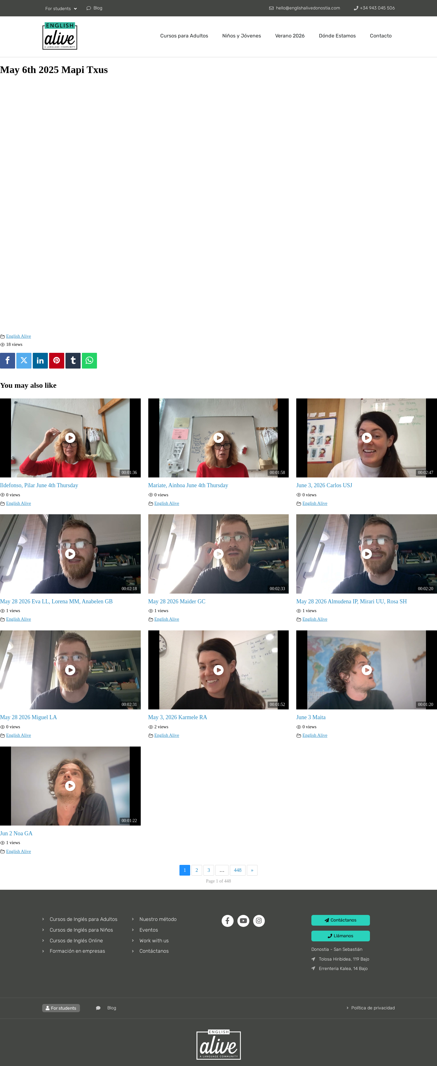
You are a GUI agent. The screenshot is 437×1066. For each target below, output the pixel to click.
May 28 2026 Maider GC (177, 601)
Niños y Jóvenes (241, 36)
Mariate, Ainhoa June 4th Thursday (188, 485)
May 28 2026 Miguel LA (28, 717)
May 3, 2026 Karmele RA (177, 717)
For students (61, 9)
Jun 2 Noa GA (16, 833)
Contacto (381, 36)
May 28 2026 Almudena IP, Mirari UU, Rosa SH (351, 601)
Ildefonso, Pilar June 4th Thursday (39, 485)
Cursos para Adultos (184, 36)
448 (237, 870)
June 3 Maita (311, 717)
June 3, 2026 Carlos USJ (324, 485)
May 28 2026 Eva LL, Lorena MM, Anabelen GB (56, 601)
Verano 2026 (290, 36)
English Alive (18, 336)
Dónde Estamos (337, 36)
